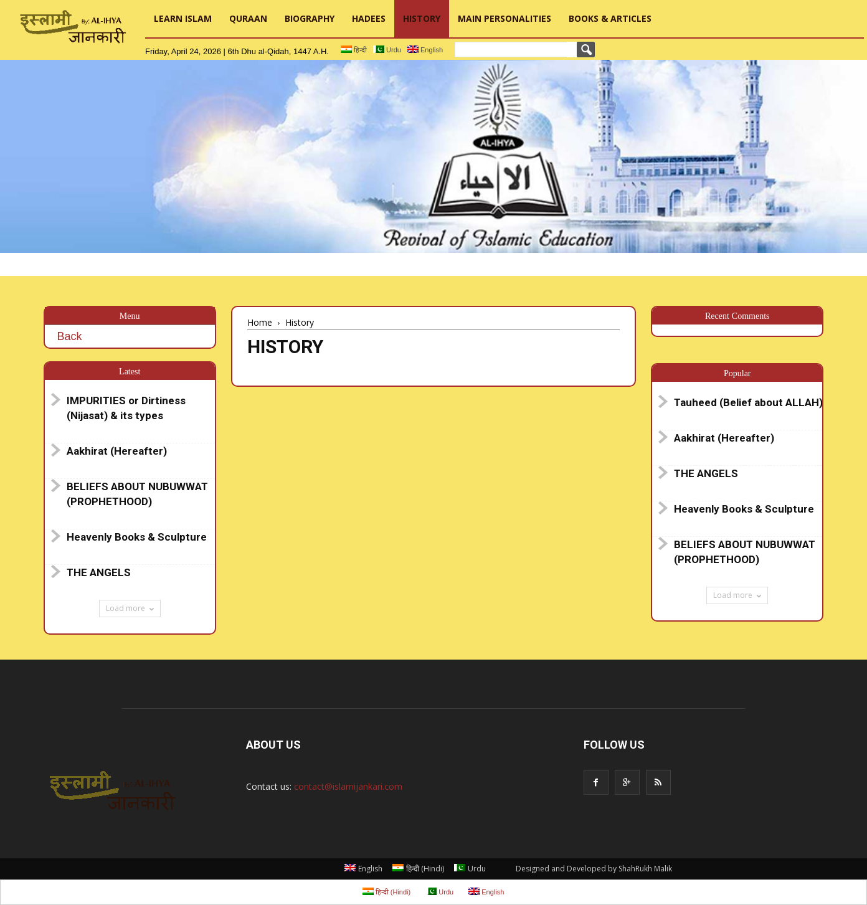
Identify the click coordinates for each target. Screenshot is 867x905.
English (425, 49)
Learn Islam (183, 18)
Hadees (369, 18)
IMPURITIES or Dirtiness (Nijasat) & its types (126, 408)
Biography (309, 18)
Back (69, 336)
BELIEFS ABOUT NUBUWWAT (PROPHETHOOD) (137, 494)
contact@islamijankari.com (348, 786)
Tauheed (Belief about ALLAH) (748, 402)
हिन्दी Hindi (418, 868)
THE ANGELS (99, 572)
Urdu (387, 49)
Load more (130, 608)
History (421, 18)
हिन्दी (354, 49)
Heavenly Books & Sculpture (137, 537)
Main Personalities (504, 18)
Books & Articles (610, 18)
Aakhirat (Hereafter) (117, 451)
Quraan (248, 18)
